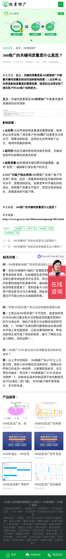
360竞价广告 (12, 232)
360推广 (19, 228)
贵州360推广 (41, 524)
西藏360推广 (47, 540)
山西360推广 (36, 537)
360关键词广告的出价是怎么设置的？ (35, 240)
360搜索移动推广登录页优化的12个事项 (33, 264)
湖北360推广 (55, 527)
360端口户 (30, 508)
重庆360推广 (30, 521)
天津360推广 (19, 540)
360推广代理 (46, 228)
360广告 (31, 228)
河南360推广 (41, 527)
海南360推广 (56, 524)
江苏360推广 (24, 530)
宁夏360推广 (38, 533)
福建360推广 (44, 521)
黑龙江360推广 (26, 527)
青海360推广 (52, 533)
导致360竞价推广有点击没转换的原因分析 (34, 307)
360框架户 (43, 508)
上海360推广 (22, 537)
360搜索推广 (30, 48)
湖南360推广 (10, 530)
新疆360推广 (33, 540)
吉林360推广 (52, 530)
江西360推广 (38, 530)
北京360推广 (16, 521)
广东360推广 (13, 524)
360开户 (39, 518)
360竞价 (48, 518)
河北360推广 (10, 527)
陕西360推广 (50, 537)
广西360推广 (27, 524)
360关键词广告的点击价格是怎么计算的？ (37, 246)
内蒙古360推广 (23, 533)
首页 (18, 48)
